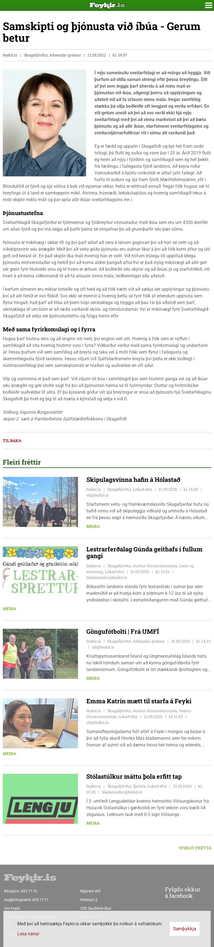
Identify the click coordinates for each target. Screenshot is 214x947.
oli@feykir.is (97, 495)
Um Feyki (12, 908)
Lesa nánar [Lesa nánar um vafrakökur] (28, 933)
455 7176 (29, 891)
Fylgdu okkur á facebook (171, 892)
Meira (93, 526)
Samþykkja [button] (184, 928)
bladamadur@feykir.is (106, 577)
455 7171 (40, 899)
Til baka (12, 440)
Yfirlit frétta (195, 847)
